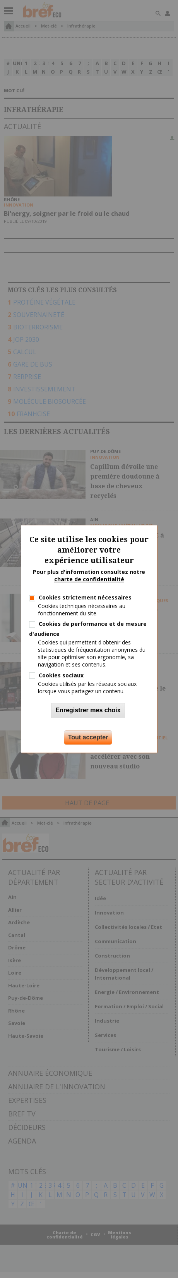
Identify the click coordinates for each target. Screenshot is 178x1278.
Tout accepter (88, 737)
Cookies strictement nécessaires (85, 597)
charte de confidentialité (89, 579)
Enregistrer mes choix (87, 710)
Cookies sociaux (61, 675)
